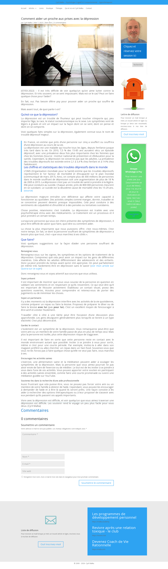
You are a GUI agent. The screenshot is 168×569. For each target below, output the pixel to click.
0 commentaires (60, 22)
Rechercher (138, 65)
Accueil (23, 8)
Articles (31, 8)
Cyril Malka (28, 22)
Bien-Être (48, 22)
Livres (41, 8)
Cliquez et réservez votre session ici (132, 50)
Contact (89, 8)
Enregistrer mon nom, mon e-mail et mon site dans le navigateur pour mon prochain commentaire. (61, 477)
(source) (28, 190)
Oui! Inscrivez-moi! (134, 134)
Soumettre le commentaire (96, 482)
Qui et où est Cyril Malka (74, 8)
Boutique (49, 8)
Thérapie (59, 8)
